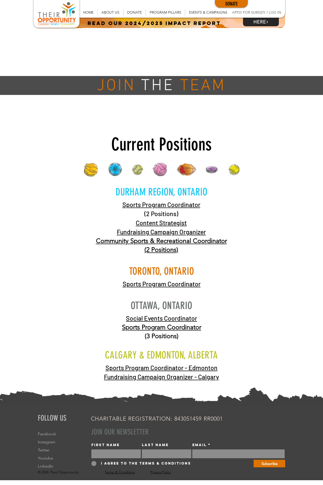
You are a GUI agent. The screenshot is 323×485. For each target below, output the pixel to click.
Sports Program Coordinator (161, 204)
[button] (110, 12)
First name (105, 445)
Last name (155, 445)
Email (199, 445)
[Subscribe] (269, 463)
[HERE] (261, 21)
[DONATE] (231, 4)
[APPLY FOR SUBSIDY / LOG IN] (256, 12)
